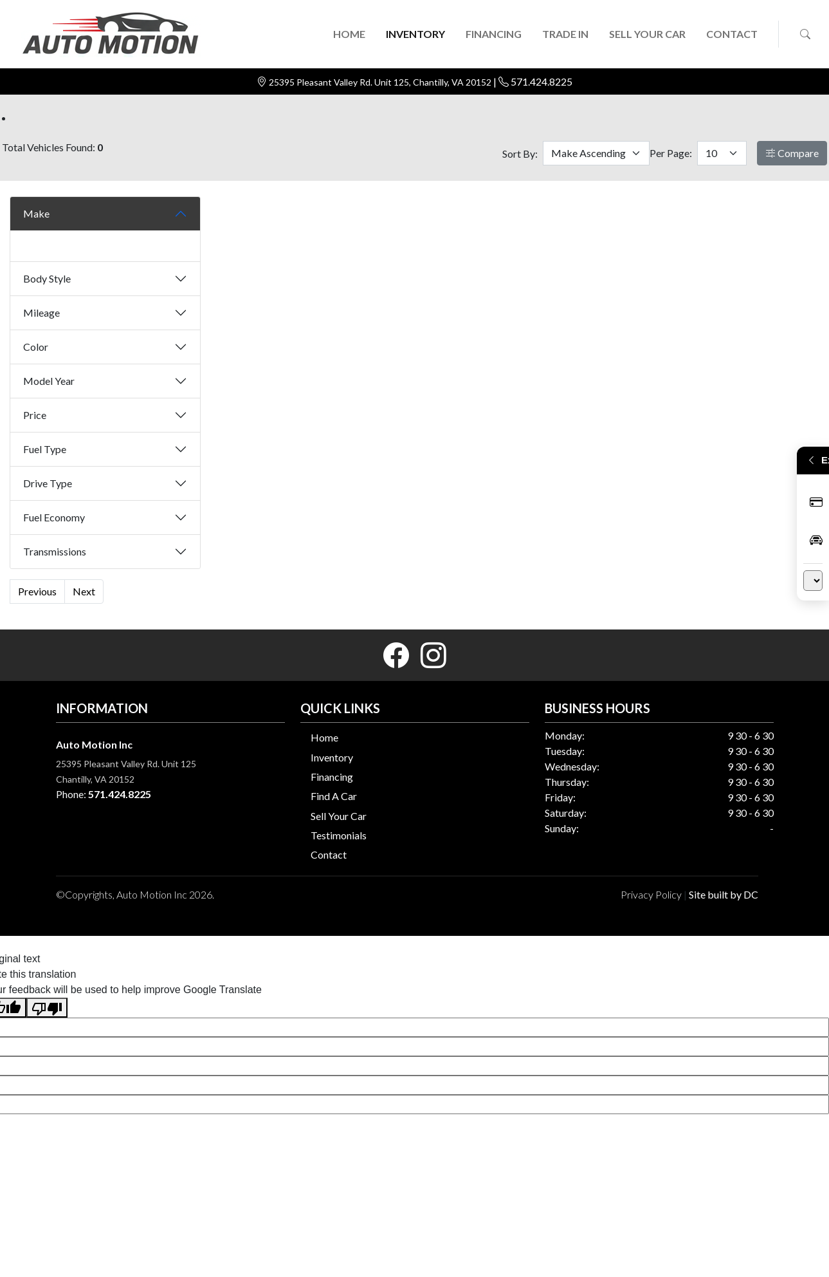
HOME (349, 34)
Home (324, 737)
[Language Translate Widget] (813, 580)
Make (36, 213)
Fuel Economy (54, 517)
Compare (792, 153)
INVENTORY (415, 34)
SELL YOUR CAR (647, 34)
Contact (329, 854)
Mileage (41, 312)
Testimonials (339, 835)
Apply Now (816, 502)
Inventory (332, 757)
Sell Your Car (339, 816)
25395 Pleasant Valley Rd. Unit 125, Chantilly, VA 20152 (381, 82)
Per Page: (671, 153)
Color (35, 346)
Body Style (47, 278)
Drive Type (47, 483)
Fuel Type (44, 449)
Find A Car (334, 796)
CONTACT (732, 34)
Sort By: (520, 153)
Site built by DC (723, 894)
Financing (332, 776)
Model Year (49, 381)
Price (34, 415)
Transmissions (54, 551)
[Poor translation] (47, 1008)
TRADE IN (565, 34)
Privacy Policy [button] (651, 894)
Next (84, 591)
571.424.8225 (541, 81)
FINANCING (494, 34)
